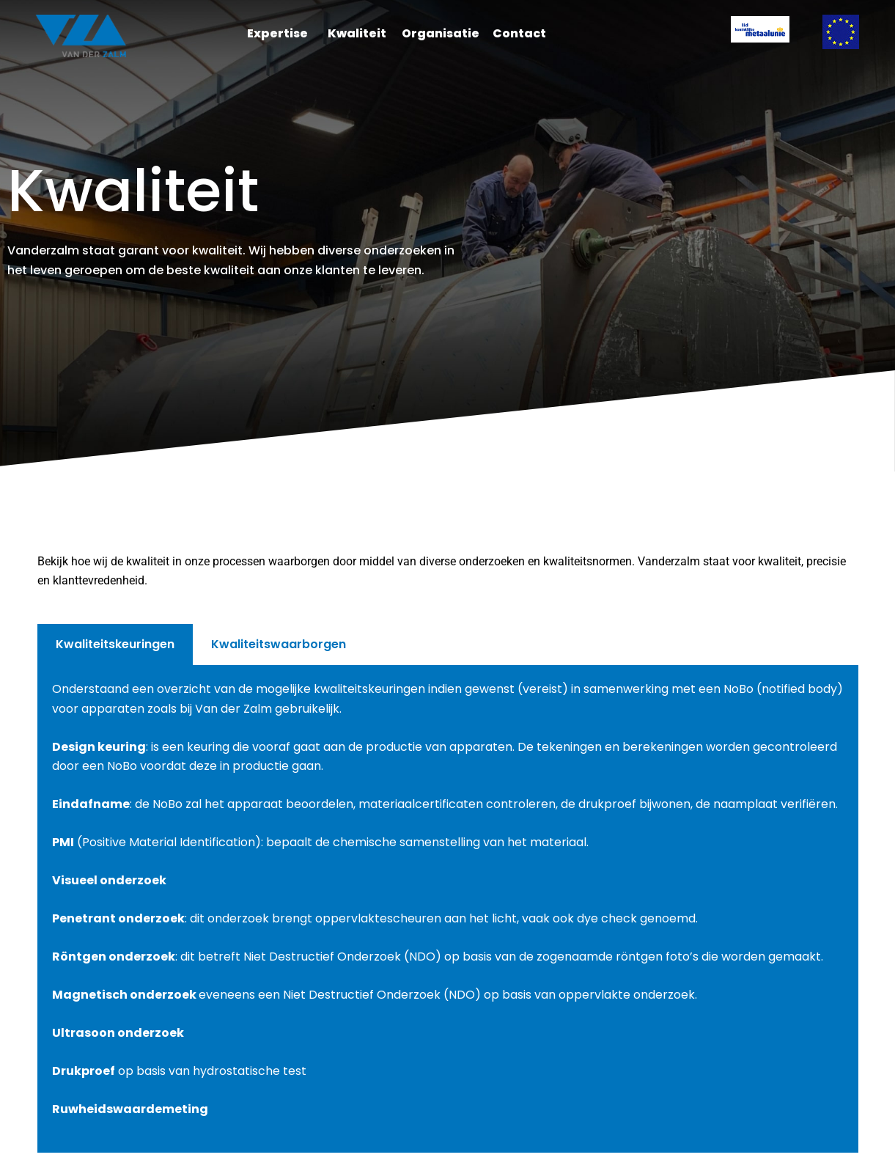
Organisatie (440, 33)
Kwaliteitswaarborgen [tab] (278, 644)
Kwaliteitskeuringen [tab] (115, 644)
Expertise (277, 33)
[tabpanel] (447, 909)
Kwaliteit (357, 33)
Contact (519, 33)
